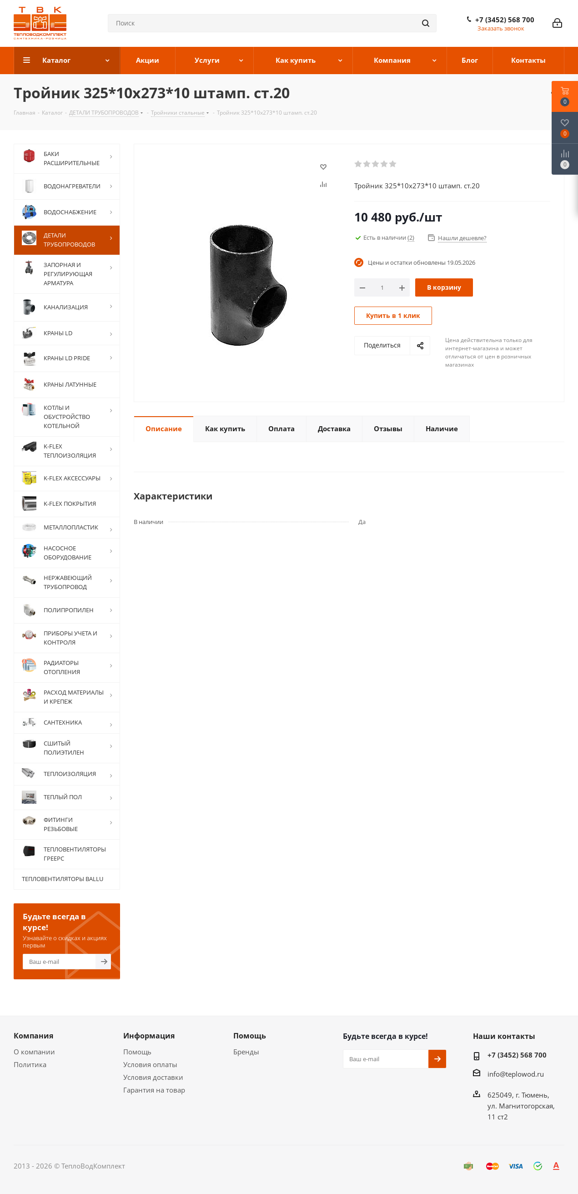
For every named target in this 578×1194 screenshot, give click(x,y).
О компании (34, 1051)
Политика (30, 1064)
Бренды (246, 1051)
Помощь (137, 1051)
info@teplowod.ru (516, 1073)
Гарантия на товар (154, 1089)
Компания (33, 1036)
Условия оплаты (150, 1064)
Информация (149, 1036)
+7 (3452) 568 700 (504, 19)
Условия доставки (153, 1077)
